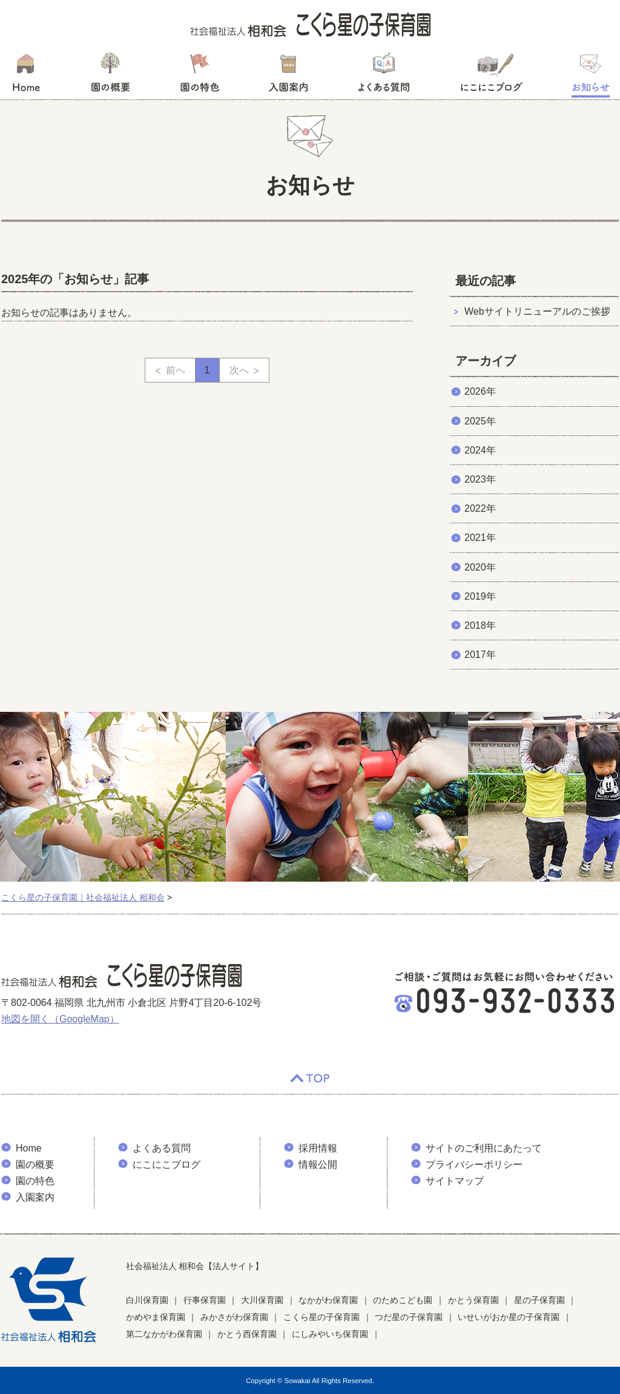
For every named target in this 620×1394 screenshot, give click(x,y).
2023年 (480, 479)
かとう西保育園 (247, 1334)
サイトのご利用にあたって (484, 1148)
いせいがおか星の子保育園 (508, 1317)
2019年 (480, 596)
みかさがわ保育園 (234, 1317)
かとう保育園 (473, 1300)
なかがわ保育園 (328, 1300)
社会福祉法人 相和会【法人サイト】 (195, 1266)
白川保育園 (147, 1300)
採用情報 (317, 1148)
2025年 (480, 421)
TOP (310, 1079)
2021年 (480, 537)
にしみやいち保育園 (330, 1334)
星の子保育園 (539, 1300)
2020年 (480, 567)
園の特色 (199, 76)
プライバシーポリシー (474, 1164)
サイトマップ (455, 1181)
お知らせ (590, 76)
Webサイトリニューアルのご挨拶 (537, 311)
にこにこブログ (491, 76)
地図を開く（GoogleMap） (60, 1019)
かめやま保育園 (155, 1317)
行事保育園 (204, 1300)
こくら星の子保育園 (321, 1317)
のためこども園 (402, 1300)
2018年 (480, 625)
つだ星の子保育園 (409, 1317)
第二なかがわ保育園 (164, 1334)
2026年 (480, 391)
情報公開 (317, 1164)
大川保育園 (262, 1300)
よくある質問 (384, 76)
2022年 (480, 508)
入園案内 (288, 76)
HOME (25, 76)
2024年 (480, 450)
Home (29, 1148)
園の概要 (110, 76)
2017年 (480, 654)
